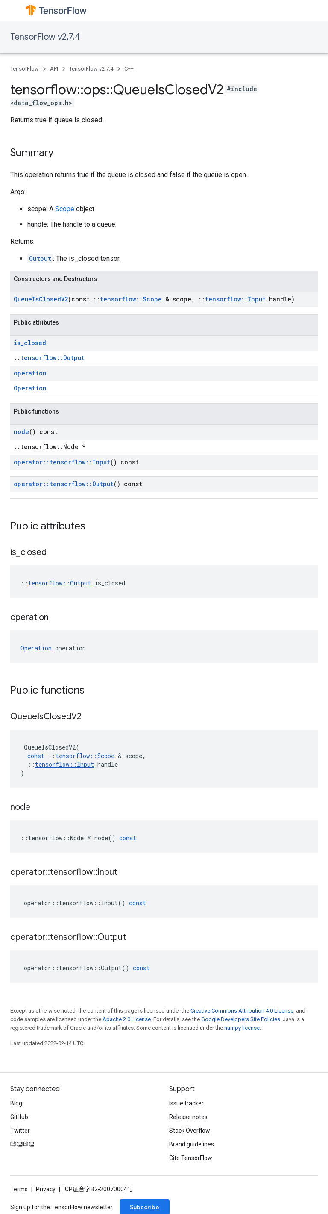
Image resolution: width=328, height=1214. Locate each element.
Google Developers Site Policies (240, 1019)
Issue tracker (186, 1103)
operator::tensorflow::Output (64, 484)
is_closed (30, 343)
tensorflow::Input (235, 299)
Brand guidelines (191, 1144)
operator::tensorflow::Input (62, 462)
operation (30, 373)
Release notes (188, 1117)
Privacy (46, 1189)
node (21, 432)
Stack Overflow (189, 1130)
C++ (129, 68)
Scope (64, 209)
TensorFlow (24, 68)
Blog (16, 1103)
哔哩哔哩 (22, 1144)
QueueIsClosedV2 (41, 299)
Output (40, 258)
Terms (19, 1189)
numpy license (242, 1028)
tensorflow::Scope (131, 299)
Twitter (20, 1130)
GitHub (19, 1117)
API (54, 68)
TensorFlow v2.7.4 (45, 37)
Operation (30, 388)
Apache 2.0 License (126, 1019)
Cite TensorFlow (190, 1158)
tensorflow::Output (52, 358)
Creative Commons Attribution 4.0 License (241, 1010)
